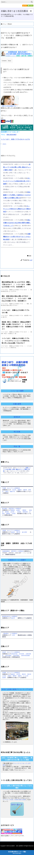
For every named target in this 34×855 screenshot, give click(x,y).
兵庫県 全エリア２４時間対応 (11, 672)
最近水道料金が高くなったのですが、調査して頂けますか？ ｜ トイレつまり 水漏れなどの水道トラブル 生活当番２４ (16, 284)
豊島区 (13, 510)
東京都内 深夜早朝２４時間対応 (11, 508)
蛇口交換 (17, 432)
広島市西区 (16, 655)
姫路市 (13, 674)
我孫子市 (12, 491)
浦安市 (25, 490)
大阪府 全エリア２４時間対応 (11, 530)
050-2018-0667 (12, 134)
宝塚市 (4, 677)
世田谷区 (25, 512)
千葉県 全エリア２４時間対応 (11, 488)
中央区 (14, 513)
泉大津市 (24, 532)
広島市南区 (8, 655)
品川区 (12, 512)
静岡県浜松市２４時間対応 (9, 616)
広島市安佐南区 (25, 655)
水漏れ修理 (17, 404)
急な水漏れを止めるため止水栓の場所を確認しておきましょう (17, 222)
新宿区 (7, 512)
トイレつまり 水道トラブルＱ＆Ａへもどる (15, 139)
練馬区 (8, 513)
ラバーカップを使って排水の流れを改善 (14, 799)
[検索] (31, 1)
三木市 (4, 676)
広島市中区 (14, 654)
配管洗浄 (17, 417)
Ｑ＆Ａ (4, 144)
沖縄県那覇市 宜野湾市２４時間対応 (13, 551)
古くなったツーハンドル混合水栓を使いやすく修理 (17, 181)
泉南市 (13, 532)
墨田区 (24, 510)
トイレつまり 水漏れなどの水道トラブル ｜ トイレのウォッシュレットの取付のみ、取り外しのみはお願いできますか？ (16, 341)
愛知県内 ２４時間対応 (9, 633)
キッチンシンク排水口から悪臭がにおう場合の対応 (17, 208)
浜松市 (13, 618)
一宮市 (13, 635)
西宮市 (24, 674)
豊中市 (18, 532)
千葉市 (7, 491)
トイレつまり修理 (17, 391)
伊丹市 (18, 674)
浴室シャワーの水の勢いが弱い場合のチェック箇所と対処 (17, 167)
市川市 (14, 490)
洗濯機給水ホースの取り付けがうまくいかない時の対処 (17, 236)
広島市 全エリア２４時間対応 (11, 652)
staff (31, 260)
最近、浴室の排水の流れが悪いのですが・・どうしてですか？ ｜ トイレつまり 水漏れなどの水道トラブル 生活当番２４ (16, 298)
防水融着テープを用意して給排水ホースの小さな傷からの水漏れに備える (17, 195)
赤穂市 (9, 676)
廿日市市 (21, 654)
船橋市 (20, 490)
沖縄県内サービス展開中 (17, 560)
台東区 (18, 510)
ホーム (4, 24)
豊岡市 (15, 676)
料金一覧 (17, 446)
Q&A (10, 24)
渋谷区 (19, 512)
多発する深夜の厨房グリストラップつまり (17, 689)
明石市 (29, 674)
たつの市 (25, 676)
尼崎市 (20, 676)
